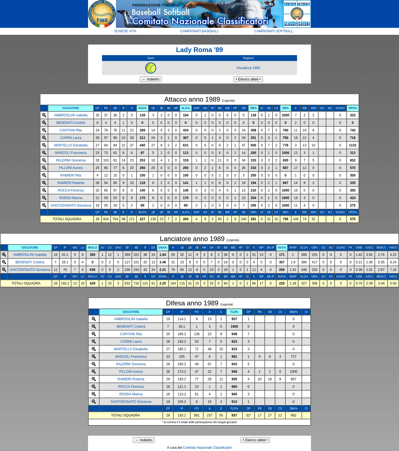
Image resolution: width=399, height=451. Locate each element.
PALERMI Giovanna (71, 160)
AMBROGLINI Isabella (70, 115)
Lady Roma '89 (199, 49)
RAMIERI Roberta (70, 183)
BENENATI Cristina (71, 123)
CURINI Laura (70, 138)
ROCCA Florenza (71, 190)
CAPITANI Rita (71, 130)
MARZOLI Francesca (71, 153)
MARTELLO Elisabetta (71, 145)
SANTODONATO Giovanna (70, 205)
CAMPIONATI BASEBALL (199, 31)
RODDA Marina (70, 198)
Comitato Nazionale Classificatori (207, 448)
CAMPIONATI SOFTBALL (273, 31)
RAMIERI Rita (70, 175)
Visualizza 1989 (248, 68)
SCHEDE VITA (125, 31)
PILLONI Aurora (71, 168)
